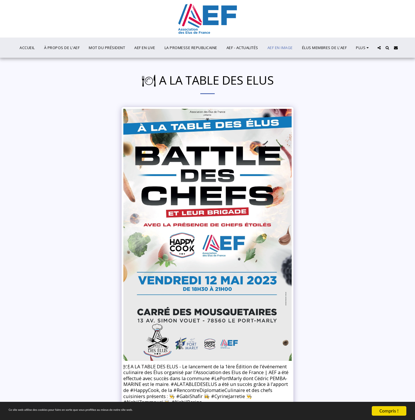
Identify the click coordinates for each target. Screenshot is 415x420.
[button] (379, 48)
